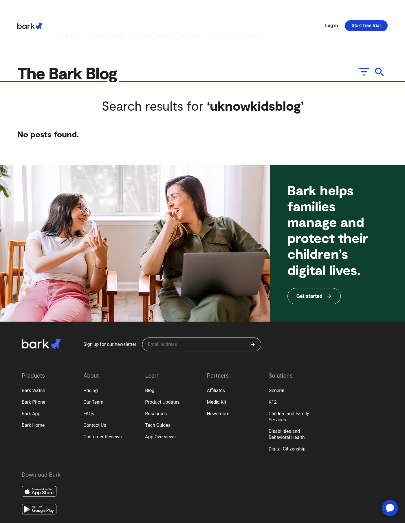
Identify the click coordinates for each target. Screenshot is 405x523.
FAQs (88, 382)
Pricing (90, 358)
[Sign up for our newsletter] (201, 313)
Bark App (31, 382)
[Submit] (252, 312)
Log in (331, 9)
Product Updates (162, 370)
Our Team (93, 370)
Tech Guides (158, 393)
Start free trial (366, 9)
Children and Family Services (289, 385)
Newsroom (218, 382)
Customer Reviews (102, 405)
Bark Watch (33, 358)
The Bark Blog (69, 41)
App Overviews (160, 405)
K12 (273, 370)
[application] (390, 508)
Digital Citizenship (287, 417)
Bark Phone (33, 370)
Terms (42, 515)
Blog (149, 358)
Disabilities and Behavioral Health (287, 402)
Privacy (27, 515)
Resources (156, 382)
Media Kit (216, 370)
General (276, 358)
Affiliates (216, 358)
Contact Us (94, 393)
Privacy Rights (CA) (66, 515)
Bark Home (33, 393)
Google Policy (96, 515)
